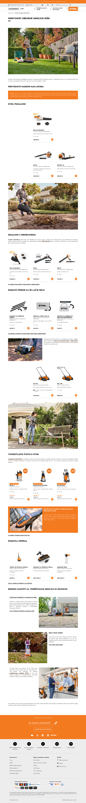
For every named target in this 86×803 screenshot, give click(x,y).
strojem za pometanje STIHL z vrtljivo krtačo (66, 341)
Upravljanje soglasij (14, 773)
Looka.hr (74, 800)
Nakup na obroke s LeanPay (39, 763)
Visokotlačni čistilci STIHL (15, 459)
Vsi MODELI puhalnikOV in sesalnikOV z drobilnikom (23, 284)
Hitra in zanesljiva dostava (29, 748)
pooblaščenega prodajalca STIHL (19, 673)
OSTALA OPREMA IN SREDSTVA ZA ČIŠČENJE (20, 583)
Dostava (35, 765)
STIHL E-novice (62, 766)
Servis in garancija (37, 771)
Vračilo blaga (36, 768)
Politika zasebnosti (14, 768)
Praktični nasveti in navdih (43, 8)
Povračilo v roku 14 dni (43, 747)
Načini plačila (36, 760)
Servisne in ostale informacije (60, 8)
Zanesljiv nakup (57, 747)
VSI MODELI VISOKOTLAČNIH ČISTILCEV (19, 535)
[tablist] (63, 5)
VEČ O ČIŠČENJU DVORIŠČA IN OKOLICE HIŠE (22, 611)
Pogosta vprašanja (63, 760)
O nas (11, 760)
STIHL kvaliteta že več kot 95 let (15, 748)
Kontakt (61, 763)
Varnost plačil (36, 773)
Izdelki (27, 9)
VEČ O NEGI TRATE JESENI (56, 644)
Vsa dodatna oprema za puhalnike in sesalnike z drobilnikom (27, 333)
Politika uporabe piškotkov (16, 771)
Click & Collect (71, 747)
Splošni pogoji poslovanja (15, 765)
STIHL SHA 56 (46, 241)
